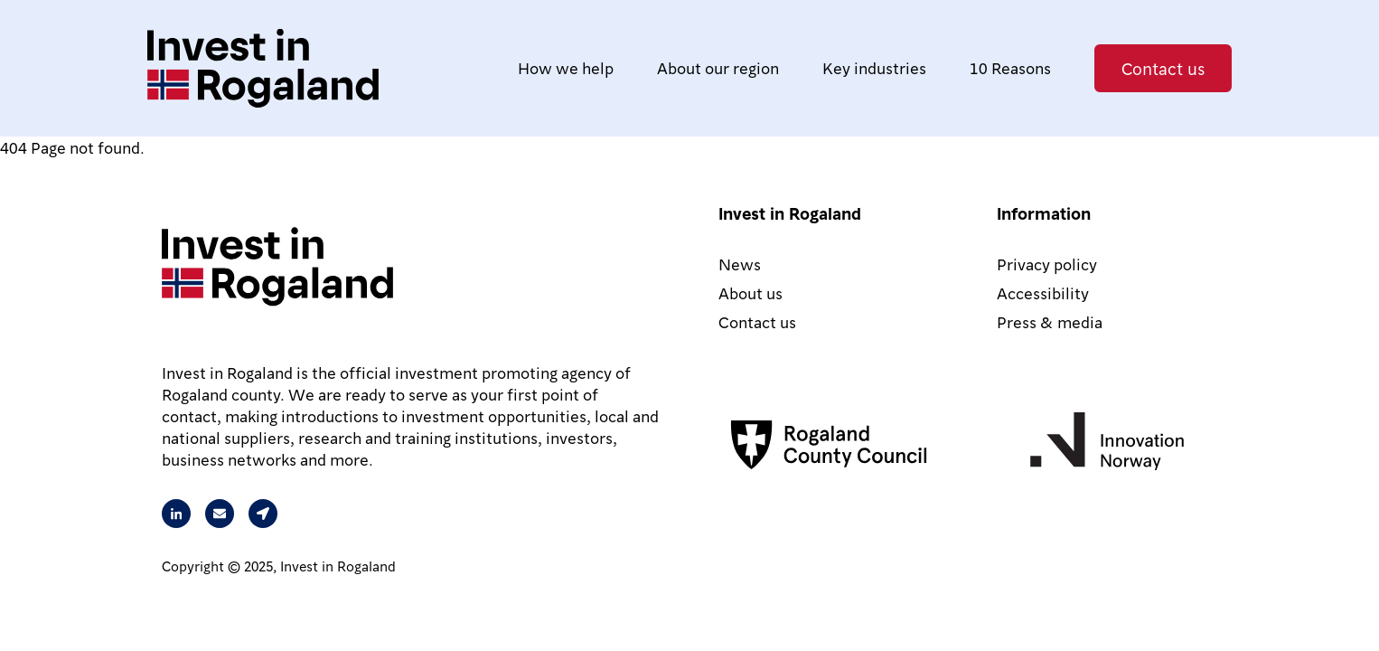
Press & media (1049, 321)
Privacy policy (1047, 263)
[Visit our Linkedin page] (176, 513)
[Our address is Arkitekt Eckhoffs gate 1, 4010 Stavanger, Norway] (263, 513)
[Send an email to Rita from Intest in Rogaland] (219, 513)
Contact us (1163, 68)
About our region (718, 67)
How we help (566, 67)
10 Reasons (1010, 67)
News (739, 263)
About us (750, 292)
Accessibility (1043, 292)
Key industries (874, 67)
